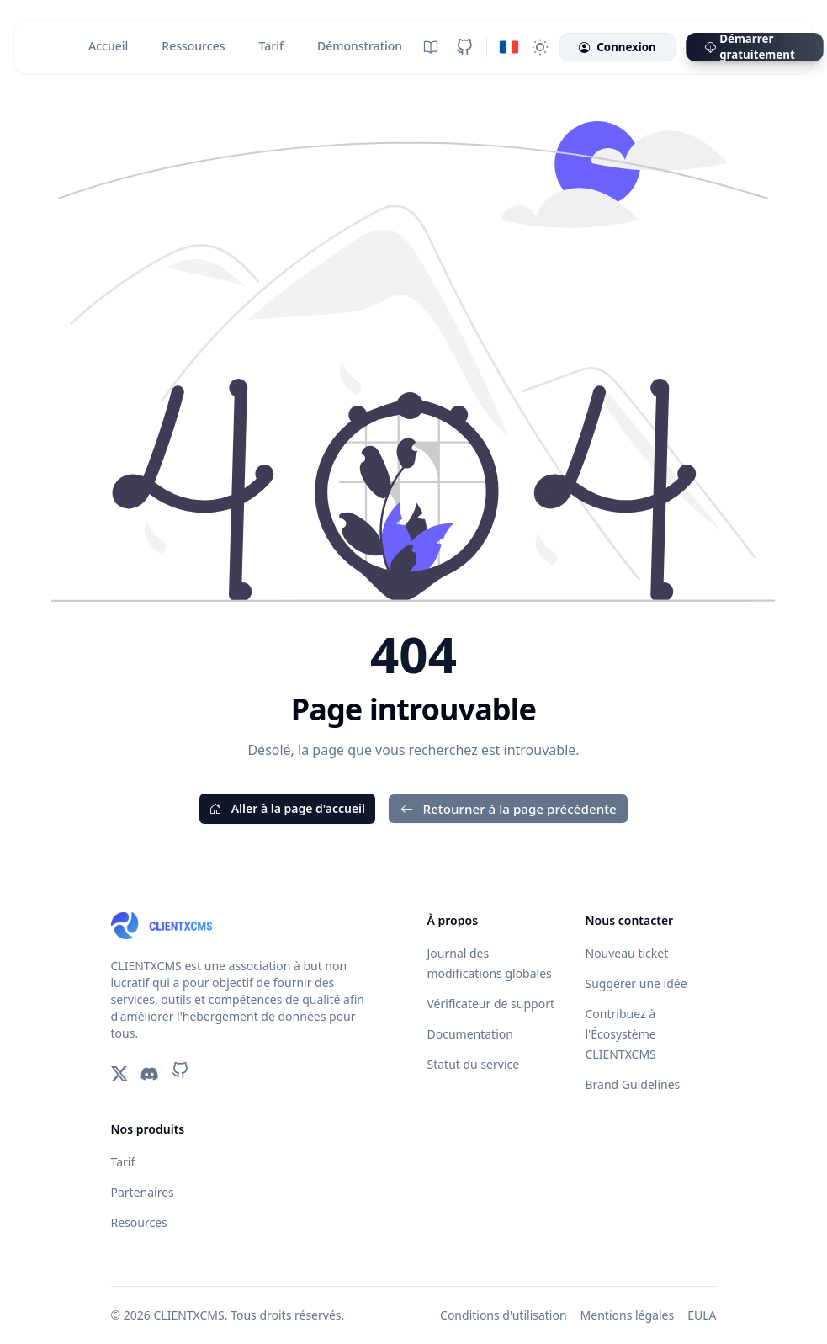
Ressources (193, 46)
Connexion (617, 48)
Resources (139, 1222)
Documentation (470, 1034)
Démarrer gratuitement (750, 47)
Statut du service (473, 1064)
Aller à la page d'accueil (287, 808)
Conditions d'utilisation (503, 1315)
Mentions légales (627, 1315)
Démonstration (359, 46)
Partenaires (142, 1192)
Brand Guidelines (633, 1084)
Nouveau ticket (627, 953)
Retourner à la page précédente (508, 808)
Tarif (270, 46)
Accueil (108, 46)
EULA (701, 1315)
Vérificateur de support (490, 1004)
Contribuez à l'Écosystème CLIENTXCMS (621, 1034)
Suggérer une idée (636, 983)
